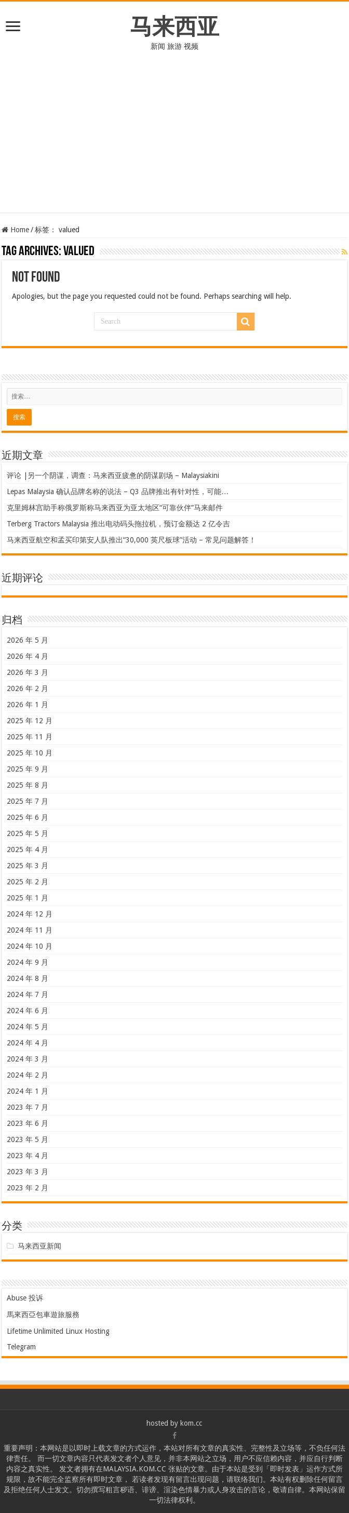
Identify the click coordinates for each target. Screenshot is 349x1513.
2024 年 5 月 (27, 1027)
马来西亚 (174, 26)
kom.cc (191, 1423)
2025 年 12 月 (29, 720)
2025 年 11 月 (29, 737)
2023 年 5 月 (27, 1139)
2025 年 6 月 (27, 817)
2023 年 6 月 (27, 1123)
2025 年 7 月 (27, 801)
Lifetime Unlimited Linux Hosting (58, 1331)
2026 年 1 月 (27, 704)
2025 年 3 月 (27, 865)
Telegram (21, 1347)
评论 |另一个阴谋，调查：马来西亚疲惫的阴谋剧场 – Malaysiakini (113, 475)
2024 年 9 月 (27, 962)
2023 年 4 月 (27, 1155)
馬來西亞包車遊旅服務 (43, 1314)
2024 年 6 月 (27, 1010)
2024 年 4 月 (27, 1043)
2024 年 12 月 (29, 914)
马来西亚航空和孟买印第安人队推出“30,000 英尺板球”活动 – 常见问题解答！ (131, 540)
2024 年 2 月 (27, 1075)
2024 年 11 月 (29, 930)
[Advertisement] (174, 140)
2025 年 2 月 (27, 882)
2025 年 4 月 (27, 849)
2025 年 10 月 (29, 753)
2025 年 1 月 (27, 898)
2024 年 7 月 (27, 994)
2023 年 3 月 (27, 1171)
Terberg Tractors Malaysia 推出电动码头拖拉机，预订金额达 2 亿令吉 (118, 524)
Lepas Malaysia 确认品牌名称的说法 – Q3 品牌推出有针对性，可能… (118, 491)
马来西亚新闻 (39, 1246)
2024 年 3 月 (27, 1059)
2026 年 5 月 (27, 640)
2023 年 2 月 (27, 1188)
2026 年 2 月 (27, 688)
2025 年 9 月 (27, 769)
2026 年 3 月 (27, 672)
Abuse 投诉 (25, 1298)
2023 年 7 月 (27, 1107)
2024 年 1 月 (27, 1091)
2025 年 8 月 (27, 785)
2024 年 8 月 (27, 978)
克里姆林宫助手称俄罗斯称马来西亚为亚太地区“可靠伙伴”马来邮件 (115, 507)
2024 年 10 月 (29, 946)
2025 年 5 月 (27, 833)
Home (15, 229)
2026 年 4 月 (27, 656)
